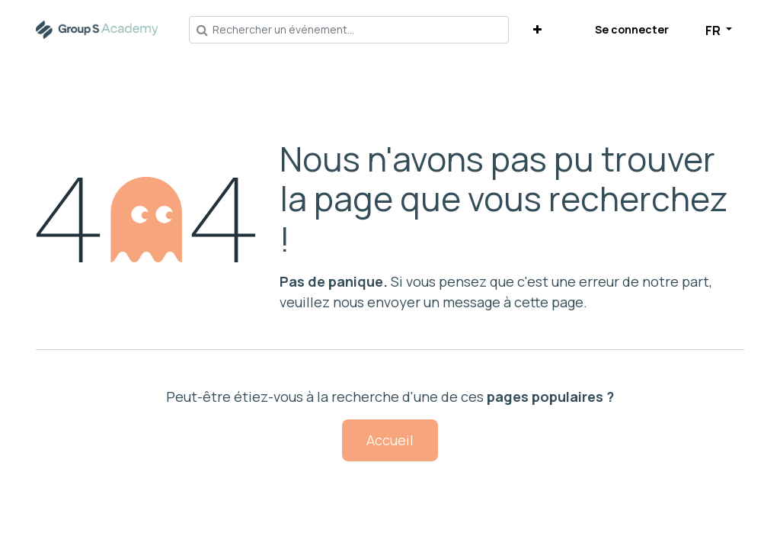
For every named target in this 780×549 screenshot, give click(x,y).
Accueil (390, 440)
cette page (548, 302)
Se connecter (632, 29)
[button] (537, 29)
